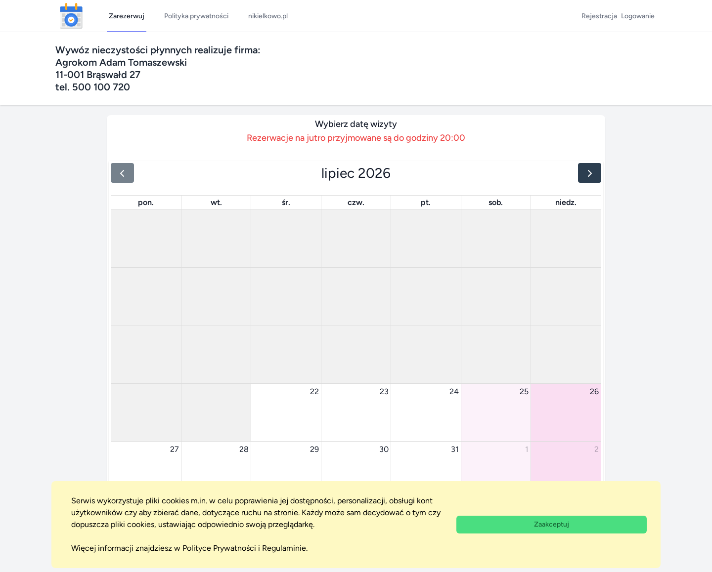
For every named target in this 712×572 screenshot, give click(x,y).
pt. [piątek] (426, 202)
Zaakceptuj (551, 524)
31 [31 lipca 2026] (455, 449)
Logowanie (638, 16)
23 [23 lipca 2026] (384, 391)
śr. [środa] (286, 202)
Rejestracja (599, 16)
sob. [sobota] (496, 202)
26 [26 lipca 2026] (594, 391)
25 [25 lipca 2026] (524, 391)
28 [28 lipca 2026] (244, 449)
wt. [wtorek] (216, 202)
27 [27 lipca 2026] (174, 449)
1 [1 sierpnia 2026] (527, 449)
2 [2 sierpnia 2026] (596, 449)
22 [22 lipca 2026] (314, 391)
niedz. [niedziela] (566, 202)
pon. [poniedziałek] (146, 202)
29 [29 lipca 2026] (314, 449)
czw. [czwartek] (356, 202)
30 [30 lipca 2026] (384, 449)
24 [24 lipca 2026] (454, 391)
